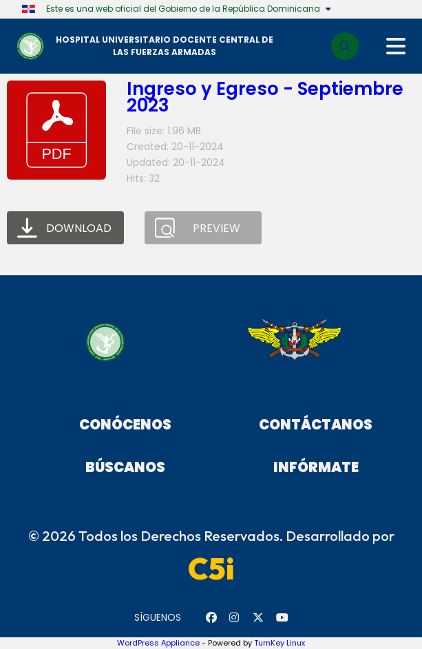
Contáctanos (315, 424)
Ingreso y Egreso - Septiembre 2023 (265, 97)
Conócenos (125, 424)
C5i (211, 568)
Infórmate (316, 467)
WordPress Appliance (158, 642)
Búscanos (125, 467)
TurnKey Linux (279, 642)
